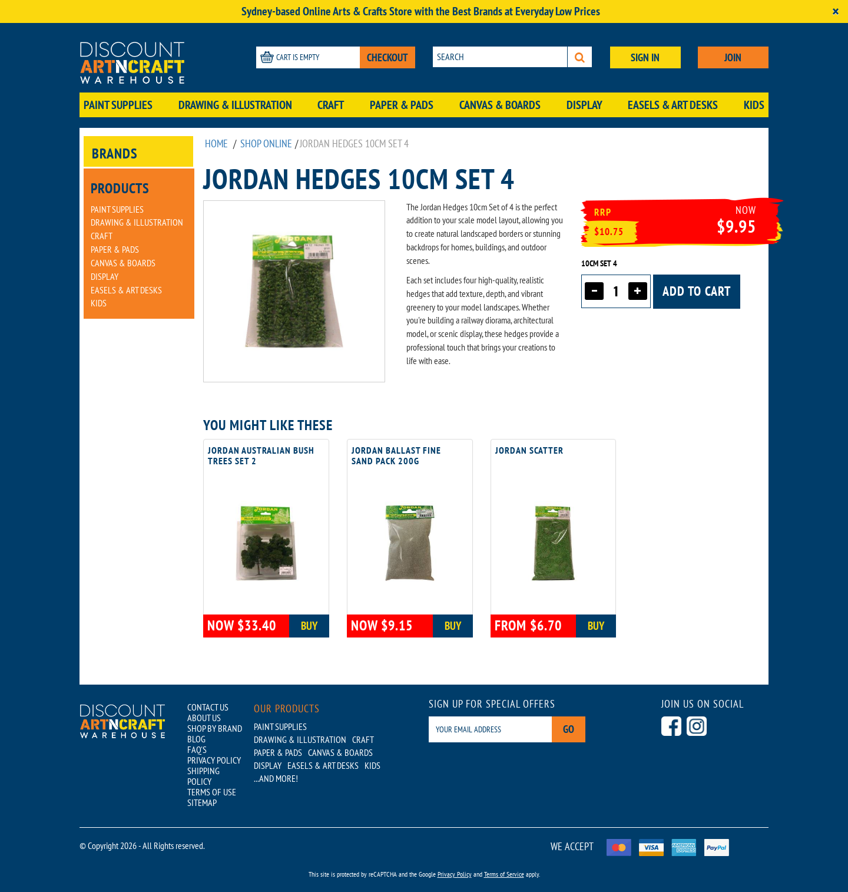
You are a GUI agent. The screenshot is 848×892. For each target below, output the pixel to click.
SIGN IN (645, 57)
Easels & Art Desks (673, 105)
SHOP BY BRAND (214, 728)
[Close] (835, 11)
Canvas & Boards (500, 105)
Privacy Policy (455, 874)
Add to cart (696, 291)
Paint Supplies (118, 105)
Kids (754, 105)
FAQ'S (197, 749)
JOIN (732, 57)
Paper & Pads (401, 105)
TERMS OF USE (211, 792)
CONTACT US (207, 707)
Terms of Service (504, 874)
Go (568, 729)
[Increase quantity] (637, 291)
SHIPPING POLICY (203, 776)
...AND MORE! (276, 778)
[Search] (580, 57)
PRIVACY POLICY (214, 760)
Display (584, 105)
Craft (330, 105)
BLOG (196, 739)
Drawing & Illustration (235, 105)
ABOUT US (204, 717)
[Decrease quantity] (594, 291)
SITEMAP (202, 802)
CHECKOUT (387, 57)
